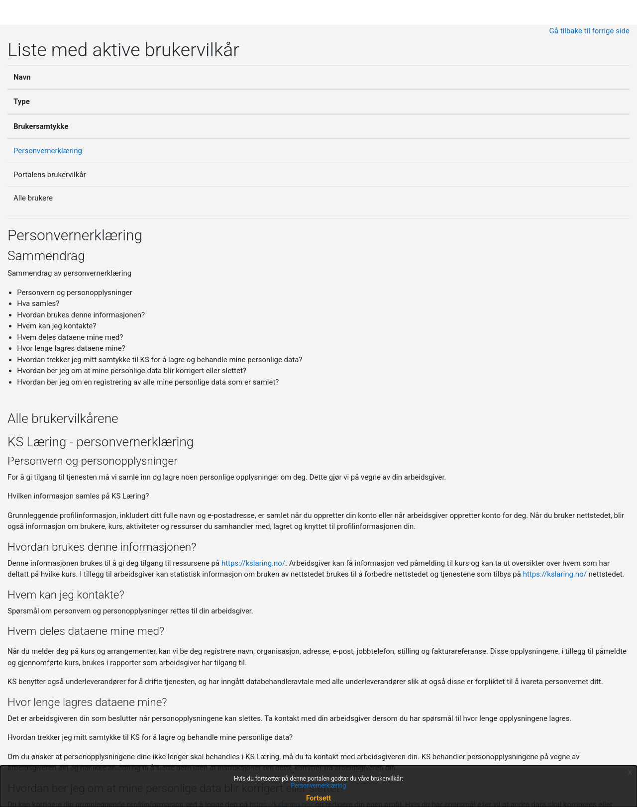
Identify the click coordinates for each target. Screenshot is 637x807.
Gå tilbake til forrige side (589, 30)
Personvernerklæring (47, 150)
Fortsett (318, 798)
